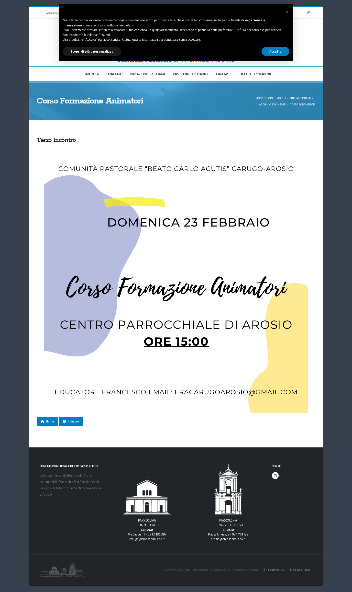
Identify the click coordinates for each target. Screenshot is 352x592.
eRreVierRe (252, 570)
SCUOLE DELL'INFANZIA (253, 74)
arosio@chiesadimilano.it (228, 539)
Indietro (71, 421)
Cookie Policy (301, 570)
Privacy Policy (275, 570)
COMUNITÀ (90, 74)
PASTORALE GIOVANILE (191, 74)
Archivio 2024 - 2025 (272, 104)
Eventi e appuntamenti (300, 98)
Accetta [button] (275, 51)
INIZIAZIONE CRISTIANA (147, 74)
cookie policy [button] (123, 25)
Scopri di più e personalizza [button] (91, 51)
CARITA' (222, 74)
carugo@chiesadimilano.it (147, 539)
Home (260, 98)
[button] (287, 12)
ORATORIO (114, 74)
